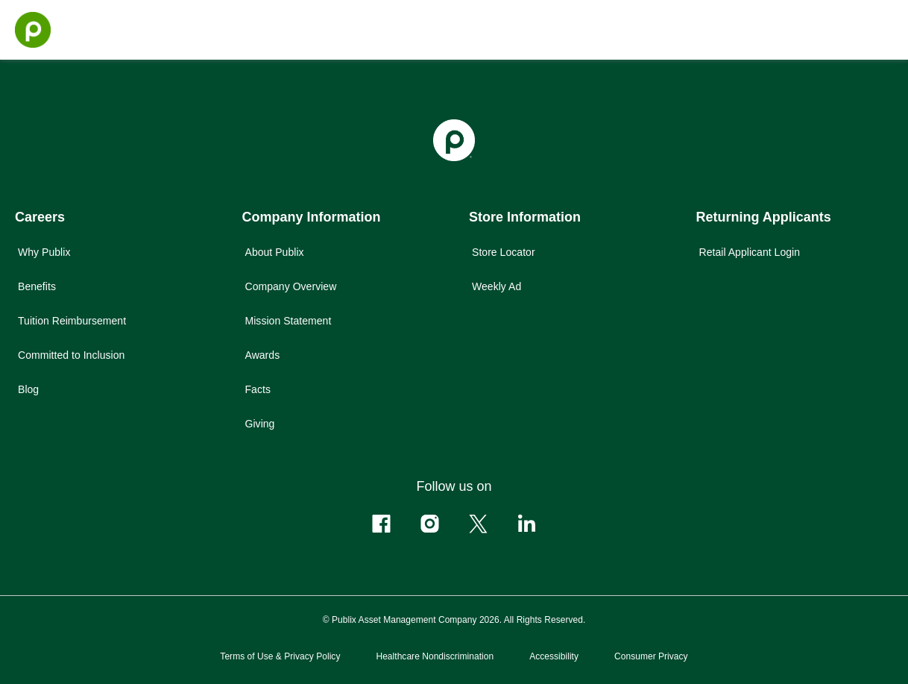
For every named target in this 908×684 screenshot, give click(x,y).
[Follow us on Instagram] (429, 524)
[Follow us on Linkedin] (526, 524)
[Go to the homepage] (33, 30)
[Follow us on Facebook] (381, 524)
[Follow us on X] (478, 524)
